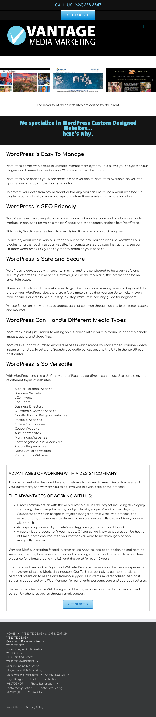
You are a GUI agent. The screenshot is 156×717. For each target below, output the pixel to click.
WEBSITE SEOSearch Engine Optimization (24, 647)
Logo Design (14, 679)
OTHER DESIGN (55, 674)
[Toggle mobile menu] (149, 26)
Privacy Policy (34, 707)
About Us (12, 707)
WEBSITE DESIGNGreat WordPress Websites (23, 639)
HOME (10, 633)
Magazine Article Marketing (24, 670)
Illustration (50, 679)
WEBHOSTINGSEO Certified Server (19, 655)
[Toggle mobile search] (142, 26)
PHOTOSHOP (14, 683)
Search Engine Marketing (22, 665)
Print (33, 679)
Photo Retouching (50, 688)
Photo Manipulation (19, 688)
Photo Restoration (42, 683)
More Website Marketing (22, 674)
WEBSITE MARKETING (20, 661)
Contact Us (35, 692)
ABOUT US (13, 692)
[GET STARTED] (78, 604)
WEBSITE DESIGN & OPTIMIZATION (44, 633)
